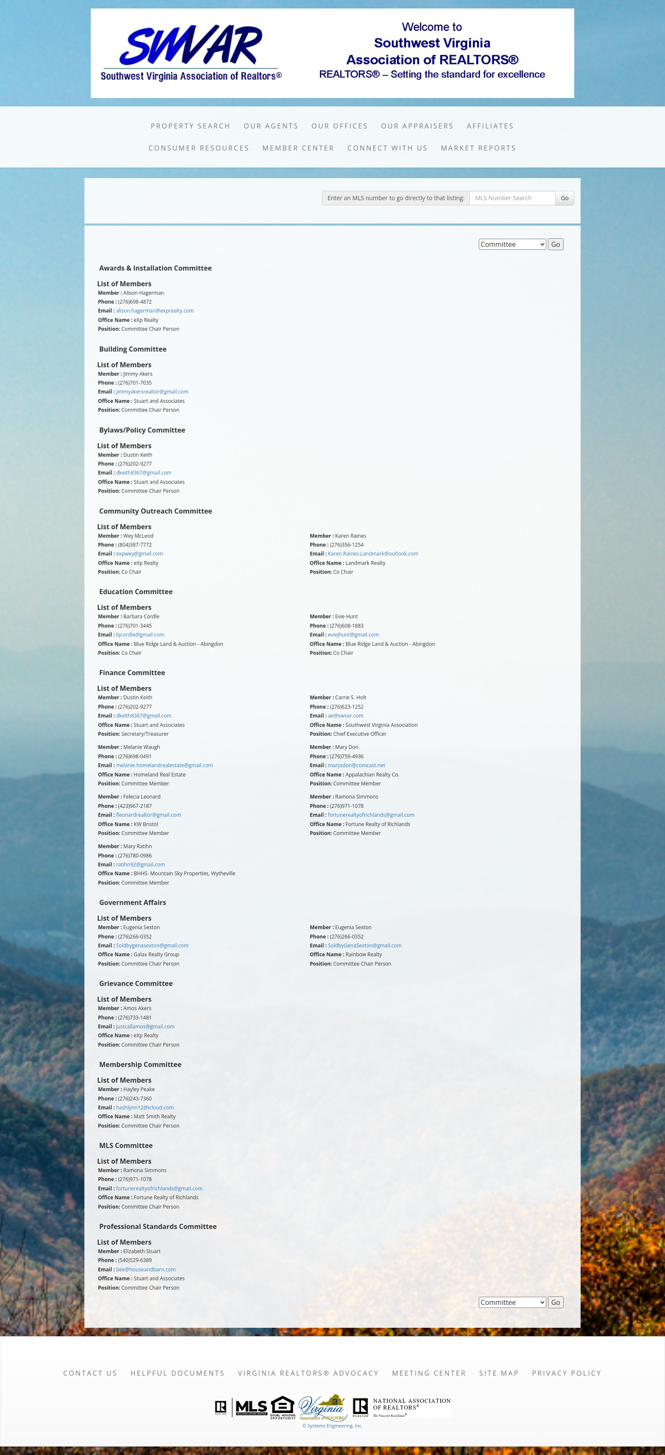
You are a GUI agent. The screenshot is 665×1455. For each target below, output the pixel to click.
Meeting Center (429, 1373)
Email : (106, 311)
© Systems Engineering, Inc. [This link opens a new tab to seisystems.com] (332, 1425)
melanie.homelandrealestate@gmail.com (164, 765)
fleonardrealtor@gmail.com (148, 814)
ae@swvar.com (345, 715)
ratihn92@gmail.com (140, 864)
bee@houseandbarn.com (146, 1269)
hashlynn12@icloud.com (145, 1107)
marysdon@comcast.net (356, 765)
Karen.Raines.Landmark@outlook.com (373, 553)
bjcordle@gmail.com (140, 634)
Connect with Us (387, 148)
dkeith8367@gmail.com (144, 472)
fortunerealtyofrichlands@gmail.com (371, 814)
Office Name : (115, 320)
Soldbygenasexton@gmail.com (152, 945)
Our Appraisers (417, 126)
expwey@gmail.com (139, 553)
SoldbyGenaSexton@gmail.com (365, 945)
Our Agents (271, 126)
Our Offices (340, 126)
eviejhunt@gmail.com (353, 634)
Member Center (299, 148)
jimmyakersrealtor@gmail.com (152, 391)
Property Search (191, 126)
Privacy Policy (567, 1373)
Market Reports (478, 148)
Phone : (107, 302)
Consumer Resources (198, 148)
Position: (109, 329)
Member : (110, 293)
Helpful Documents (177, 1373)
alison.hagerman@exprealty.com (155, 310)
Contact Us (90, 1373)
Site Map (499, 1373)
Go (565, 198)
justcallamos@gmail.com (145, 1026)
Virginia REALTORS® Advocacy (308, 1373)
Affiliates (490, 126)
